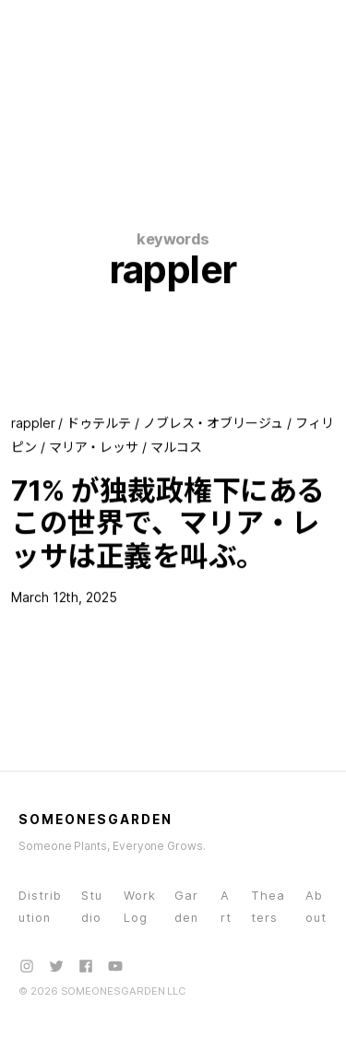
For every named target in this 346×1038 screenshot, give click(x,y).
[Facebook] (86, 966)
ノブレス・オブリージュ (213, 423)
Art (226, 907)
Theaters (268, 907)
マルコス (176, 447)
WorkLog (140, 907)
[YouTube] (115, 966)
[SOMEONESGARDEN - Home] (89, 26)
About (316, 907)
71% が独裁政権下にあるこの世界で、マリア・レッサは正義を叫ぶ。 (168, 522)
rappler (33, 423)
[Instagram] (26, 966)
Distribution (40, 907)
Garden (186, 907)
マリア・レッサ (94, 447)
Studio (91, 907)
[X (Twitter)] (56, 966)
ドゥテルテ (98, 423)
